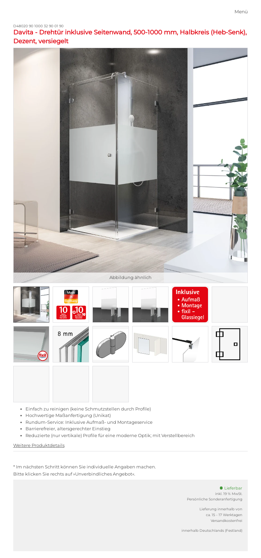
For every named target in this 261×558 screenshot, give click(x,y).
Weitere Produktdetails (39, 445)
